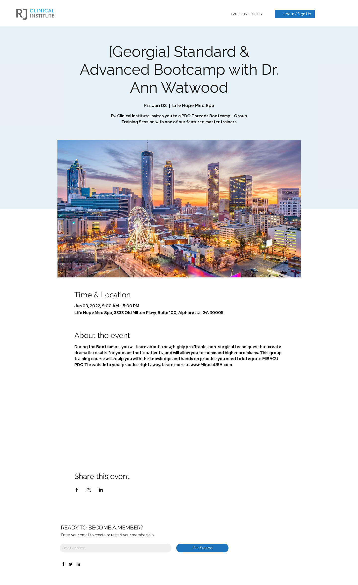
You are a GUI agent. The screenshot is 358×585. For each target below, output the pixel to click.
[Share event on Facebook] (76, 490)
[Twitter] (70, 564)
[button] (246, 14)
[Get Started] (202, 548)
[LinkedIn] (78, 564)
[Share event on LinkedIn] (101, 490)
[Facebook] (63, 564)
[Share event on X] (89, 490)
